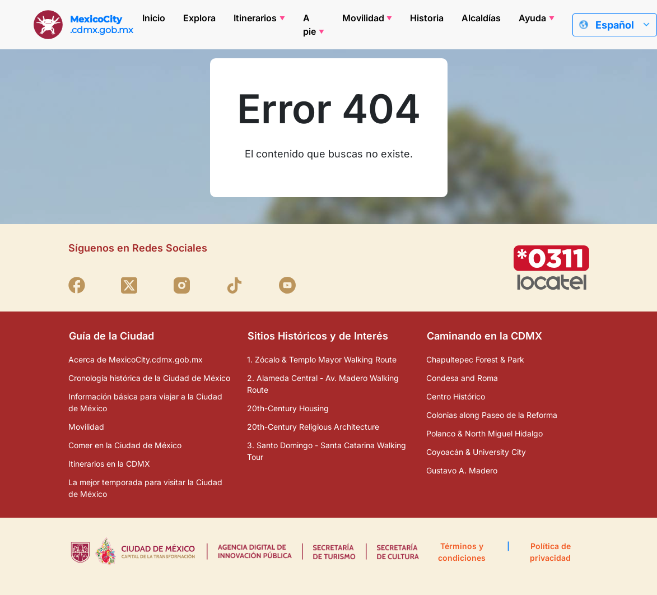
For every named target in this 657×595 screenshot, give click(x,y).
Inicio (153, 18)
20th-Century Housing (288, 408)
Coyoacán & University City (476, 452)
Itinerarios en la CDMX (109, 463)
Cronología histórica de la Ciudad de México (149, 378)
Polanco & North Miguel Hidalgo (484, 433)
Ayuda (532, 18)
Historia (427, 18)
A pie (309, 24)
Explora (199, 18)
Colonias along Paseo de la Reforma (491, 415)
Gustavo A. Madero (461, 470)
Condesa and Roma (462, 378)
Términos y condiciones (462, 552)
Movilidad (363, 18)
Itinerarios (255, 18)
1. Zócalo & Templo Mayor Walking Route (322, 359)
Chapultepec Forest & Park (475, 359)
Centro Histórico (455, 396)
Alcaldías (481, 18)
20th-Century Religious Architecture (313, 426)
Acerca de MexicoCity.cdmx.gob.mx (135, 359)
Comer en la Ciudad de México (124, 445)
